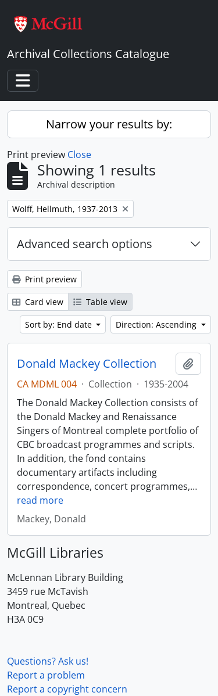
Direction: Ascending (157, 324)
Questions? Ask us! (47, 661)
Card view (37, 301)
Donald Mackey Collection (86, 364)
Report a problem (46, 675)
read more (40, 500)
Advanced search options (84, 244)
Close (79, 154)
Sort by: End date (59, 324)
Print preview (44, 279)
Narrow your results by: (109, 124)
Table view (100, 301)
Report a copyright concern (67, 689)
